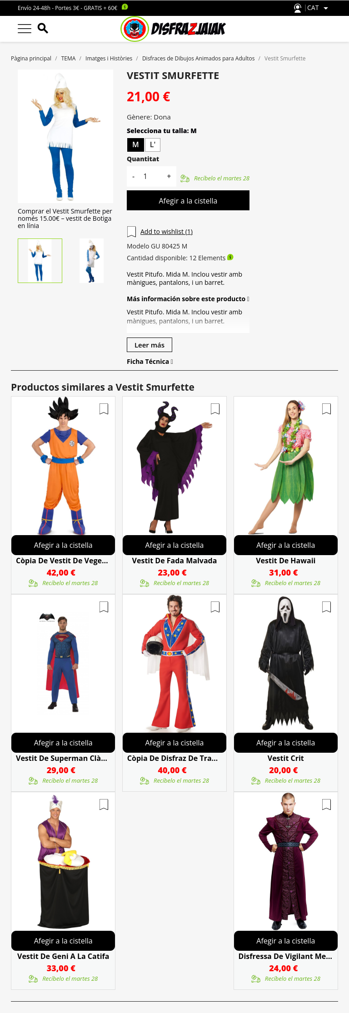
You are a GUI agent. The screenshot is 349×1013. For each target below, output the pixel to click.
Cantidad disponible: (157, 258)
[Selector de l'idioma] (319, 8)
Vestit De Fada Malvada (174, 561)
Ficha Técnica (150, 362)
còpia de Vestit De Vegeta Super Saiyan (63, 561)
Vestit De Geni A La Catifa (63, 956)
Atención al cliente (297, 8)
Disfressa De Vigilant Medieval (286, 956)
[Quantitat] (150, 176)
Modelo (138, 246)
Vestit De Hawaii (285, 561)
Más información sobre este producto (188, 299)
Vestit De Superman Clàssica (63, 758)
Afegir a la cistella (188, 201)
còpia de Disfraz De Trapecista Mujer (174, 758)
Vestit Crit (286, 758)
